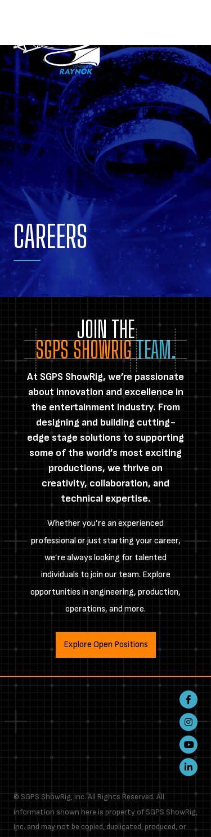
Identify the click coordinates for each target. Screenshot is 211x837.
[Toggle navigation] (190, 20)
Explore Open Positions (106, 644)
